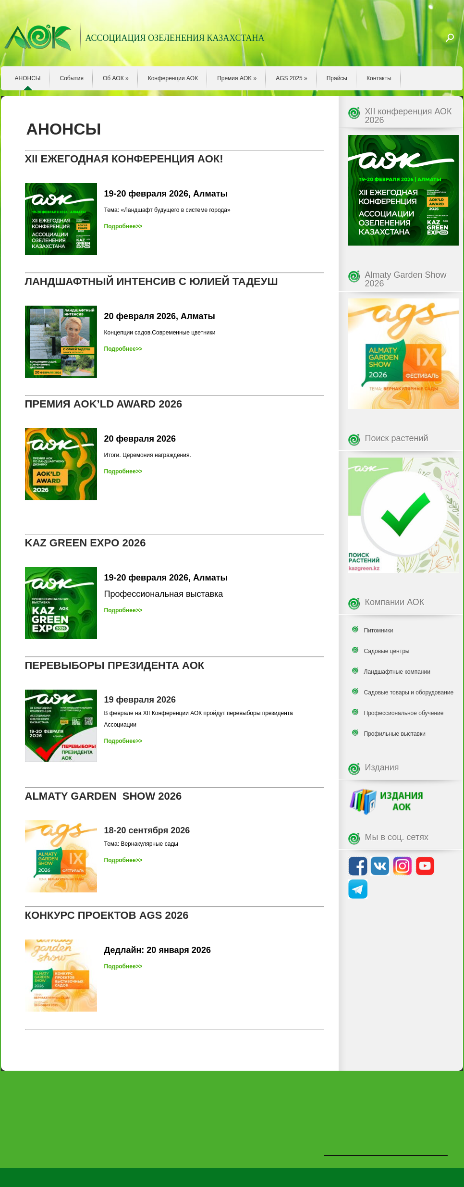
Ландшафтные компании (397, 671)
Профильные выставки (395, 733)
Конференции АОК (173, 78)
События (72, 78)
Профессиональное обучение (404, 713)
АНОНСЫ (28, 78)
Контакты (378, 78)
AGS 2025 (291, 78)
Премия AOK (236, 78)
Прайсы (337, 78)
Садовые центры (387, 651)
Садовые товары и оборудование (409, 692)
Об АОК (116, 78)
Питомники (378, 630)
